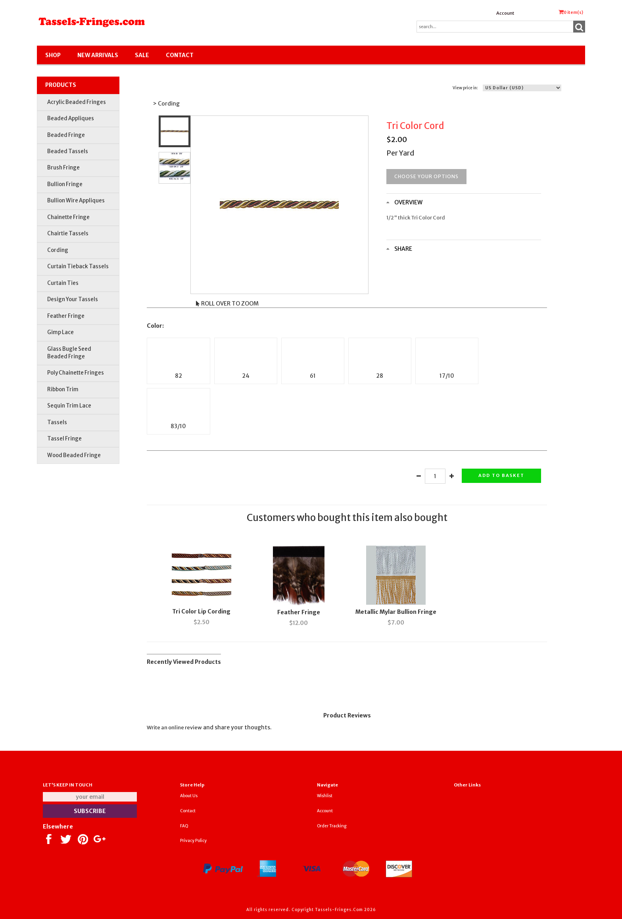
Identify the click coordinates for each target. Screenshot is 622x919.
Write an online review (174, 727)
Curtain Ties (63, 283)
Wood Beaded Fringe (74, 455)
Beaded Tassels (67, 151)
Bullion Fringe (65, 184)
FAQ (184, 826)
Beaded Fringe (66, 135)
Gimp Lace (60, 332)
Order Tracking (331, 826)
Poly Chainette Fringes (75, 372)
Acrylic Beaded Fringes (76, 102)
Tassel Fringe (64, 438)
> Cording (166, 103)
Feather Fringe (65, 316)
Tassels (57, 422)
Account (505, 13)
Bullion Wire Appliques (76, 200)
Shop (53, 55)
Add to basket (501, 475)
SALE (142, 55)
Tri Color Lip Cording (201, 611)
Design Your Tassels (72, 299)
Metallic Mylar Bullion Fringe (395, 611)
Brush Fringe (63, 167)
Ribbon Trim (63, 389)
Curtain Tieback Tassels (78, 266)
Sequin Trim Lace (69, 405)
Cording (57, 250)
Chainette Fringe (68, 217)
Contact (180, 55)
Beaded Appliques (70, 118)
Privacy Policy (193, 840)
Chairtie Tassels (67, 233)
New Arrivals (97, 55)
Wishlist (324, 795)
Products (60, 84)
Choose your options (426, 176)
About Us (189, 795)
